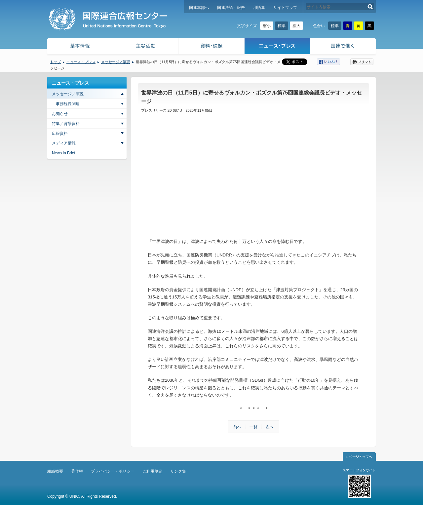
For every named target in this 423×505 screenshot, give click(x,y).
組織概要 (55, 471)
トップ (55, 62)
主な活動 (146, 47)
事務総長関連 (68, 103)
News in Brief (63, 153)
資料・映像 (212, 47)
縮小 (267, 25)
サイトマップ (285, 7)
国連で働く (343, 47)
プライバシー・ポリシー (113, 471)
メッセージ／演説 (115, 62)
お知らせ (60, 113)
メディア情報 (64, 143)
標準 (282, 25)
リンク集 (178, 471)
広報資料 (60, 133)
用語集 (259, 7)
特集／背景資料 (66, 123)
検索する (370, 6)
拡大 (296, 25)
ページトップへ (359, 456)
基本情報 (79, 47)
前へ (237, 427)
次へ (270, 427)
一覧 (253, 427)
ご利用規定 (152, 471)
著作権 (77, 471)
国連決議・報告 (231, 7)
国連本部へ (199, 7)
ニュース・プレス (277, 47)
